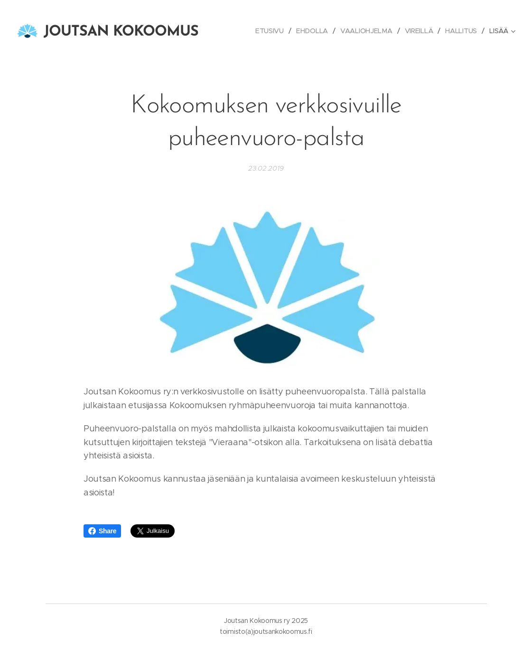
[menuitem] (270, 31)
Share (102, 531)
